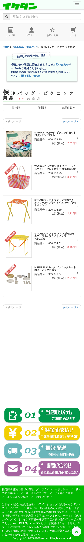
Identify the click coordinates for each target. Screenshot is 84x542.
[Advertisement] (42, 356)
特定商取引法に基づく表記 (18, 489)
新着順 (42, 107)
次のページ (70, 121)
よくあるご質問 (64, 493)
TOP (6, 47)
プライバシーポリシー (55, 489)
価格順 (16, 107)
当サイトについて (36, 493)
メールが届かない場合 (15, 496)
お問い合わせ (61, 64)
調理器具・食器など (25, 47)
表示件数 (68, 107)
